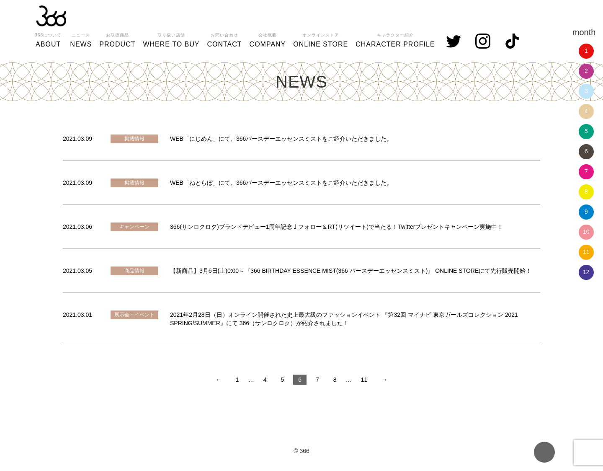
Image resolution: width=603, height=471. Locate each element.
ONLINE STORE (320, 39)
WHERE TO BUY (171, 39)
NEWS (81, 39)
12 (586, 272)
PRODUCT (117, 39)
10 (586, 231)
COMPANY (268, 39)
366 (51, 15)
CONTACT (224, 39)
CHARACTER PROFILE (395, 39)
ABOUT (48, 39)
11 (586, 251)
